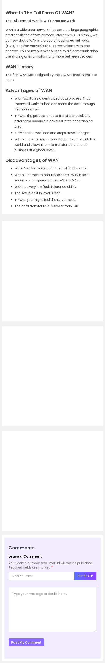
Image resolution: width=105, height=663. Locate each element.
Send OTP (85, 576)
